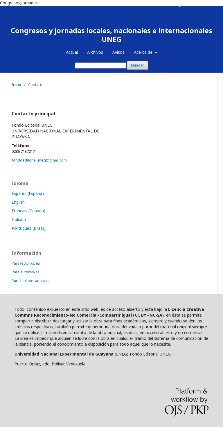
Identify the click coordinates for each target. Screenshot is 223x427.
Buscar (137, 65)
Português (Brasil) (29, 228)
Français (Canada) (28, 211)
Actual (72, 52)
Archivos (95, 52)
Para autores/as (25, 271)
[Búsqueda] (100, 65)
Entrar (206, 4)
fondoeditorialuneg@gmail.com (39, 160)
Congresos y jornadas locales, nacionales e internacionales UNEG (111, 35)
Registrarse (184, 4)
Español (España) (28, 193)
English (18, 202)
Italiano (19, 219)
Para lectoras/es (26, 263)
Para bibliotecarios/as (30, 280)
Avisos (118, 52)
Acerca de (144, 52)
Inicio (16, 84)
